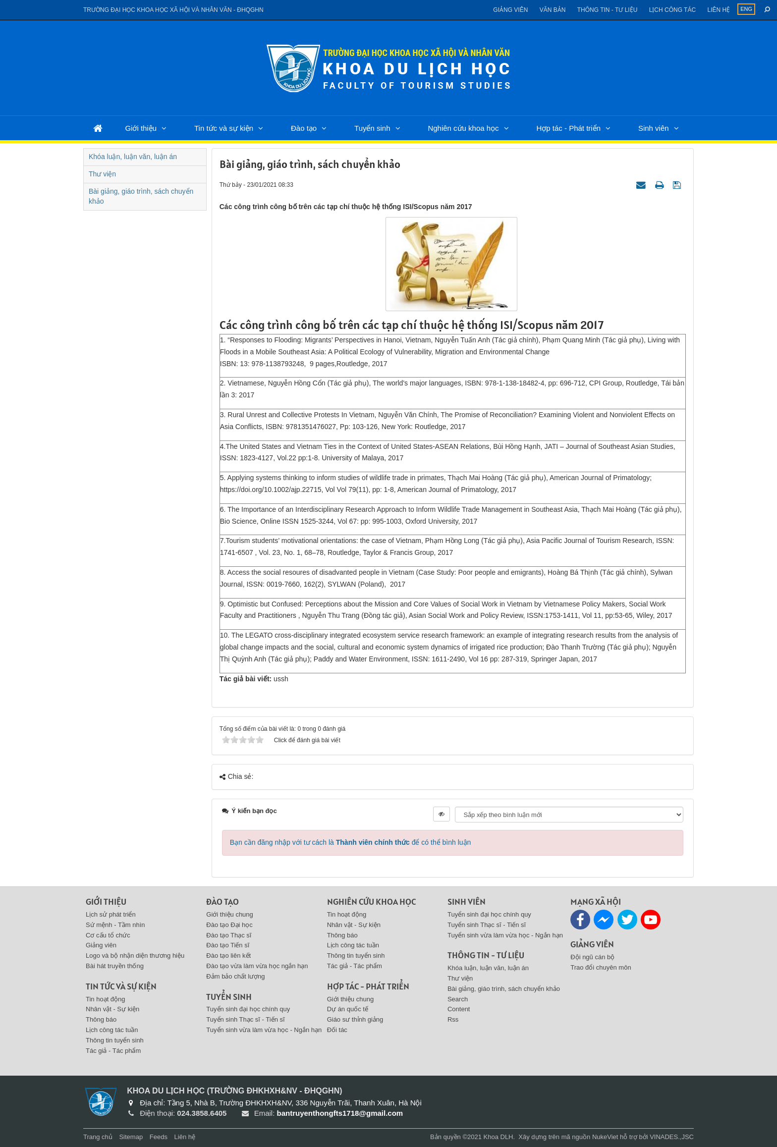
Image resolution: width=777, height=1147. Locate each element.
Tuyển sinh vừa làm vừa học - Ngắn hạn (264, 1030)
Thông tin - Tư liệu (607, 9)
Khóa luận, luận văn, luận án (133, 157)
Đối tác (337, 1030)
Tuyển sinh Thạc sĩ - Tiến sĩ (245, 1019)
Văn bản (553, 9)
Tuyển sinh (372, 128)
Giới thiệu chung (229, 914)
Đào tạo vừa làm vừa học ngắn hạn (257, 966)
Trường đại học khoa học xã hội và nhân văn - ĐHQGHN (173, 9)
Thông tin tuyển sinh (115, 1040)
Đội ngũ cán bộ (592, 957)
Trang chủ (97, 1137)
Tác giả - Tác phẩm (113, 1050)
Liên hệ (718, 9)
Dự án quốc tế (347, 1009)
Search (457, 999)
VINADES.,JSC (672, 1137)
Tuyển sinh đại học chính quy (248, 1009)
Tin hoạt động (105, 999)
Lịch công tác (672, 9)
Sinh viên (653, 128)
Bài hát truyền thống (115, 966)
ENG (746, 9)
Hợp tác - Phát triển (568, 128)
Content (458, 1009)
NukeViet (605, 1137)
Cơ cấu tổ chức (108, 935)
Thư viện (102, 174)
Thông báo (101, 1019)
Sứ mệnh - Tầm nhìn (115, 925)
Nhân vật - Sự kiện (112, 1009)
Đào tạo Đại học (229, 925)
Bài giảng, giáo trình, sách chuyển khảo (141, 196)
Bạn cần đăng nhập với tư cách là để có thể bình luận (350, 842)
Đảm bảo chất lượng (235, 976)
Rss (452, 1019)
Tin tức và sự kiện (223, 128)
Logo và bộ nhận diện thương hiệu (135, 955)
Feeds (158, 1137)
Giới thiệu (141, 128)
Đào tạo (304, 128)
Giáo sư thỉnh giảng (355, 1019)
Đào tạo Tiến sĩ (227, 945)
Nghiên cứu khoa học (463, 128)
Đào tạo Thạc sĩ (228, 935)
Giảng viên (510, 9)
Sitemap (131, 1137)
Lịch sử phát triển (111, 914)
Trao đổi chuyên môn (600, 967)
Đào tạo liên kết (228, 955)
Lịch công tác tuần (112, 1030)
